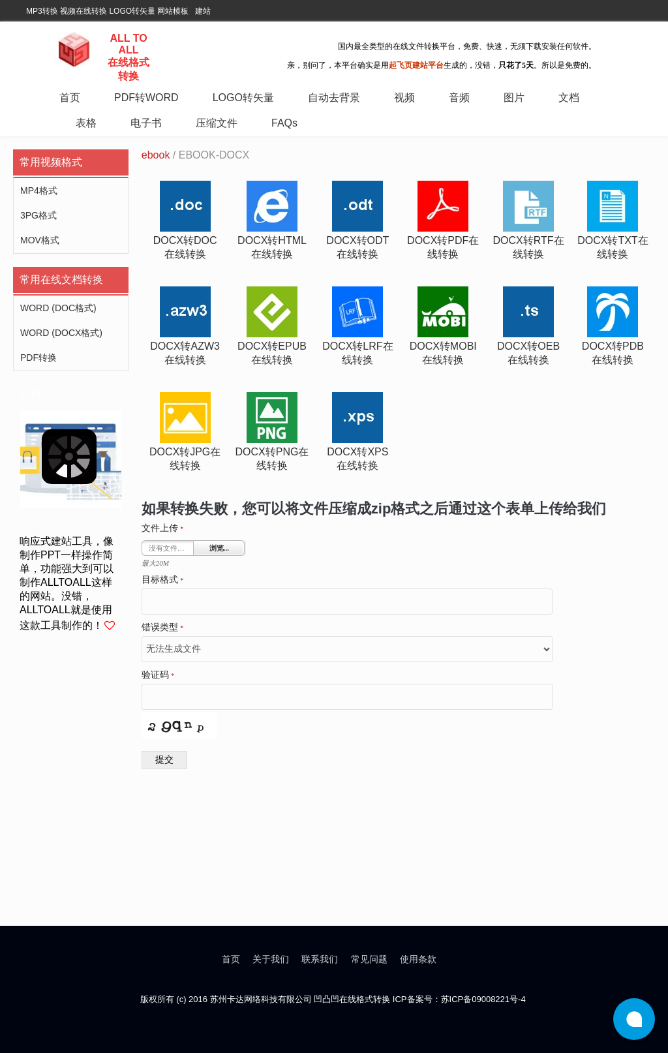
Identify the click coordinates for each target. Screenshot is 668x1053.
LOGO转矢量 (132, 11)
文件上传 (163, 528)
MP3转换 (42, 11)
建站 (203, 11)
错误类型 (163, 627)
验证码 (158, 675)
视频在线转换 (83, 11)
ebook (156, 154)
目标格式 (163, 580)
